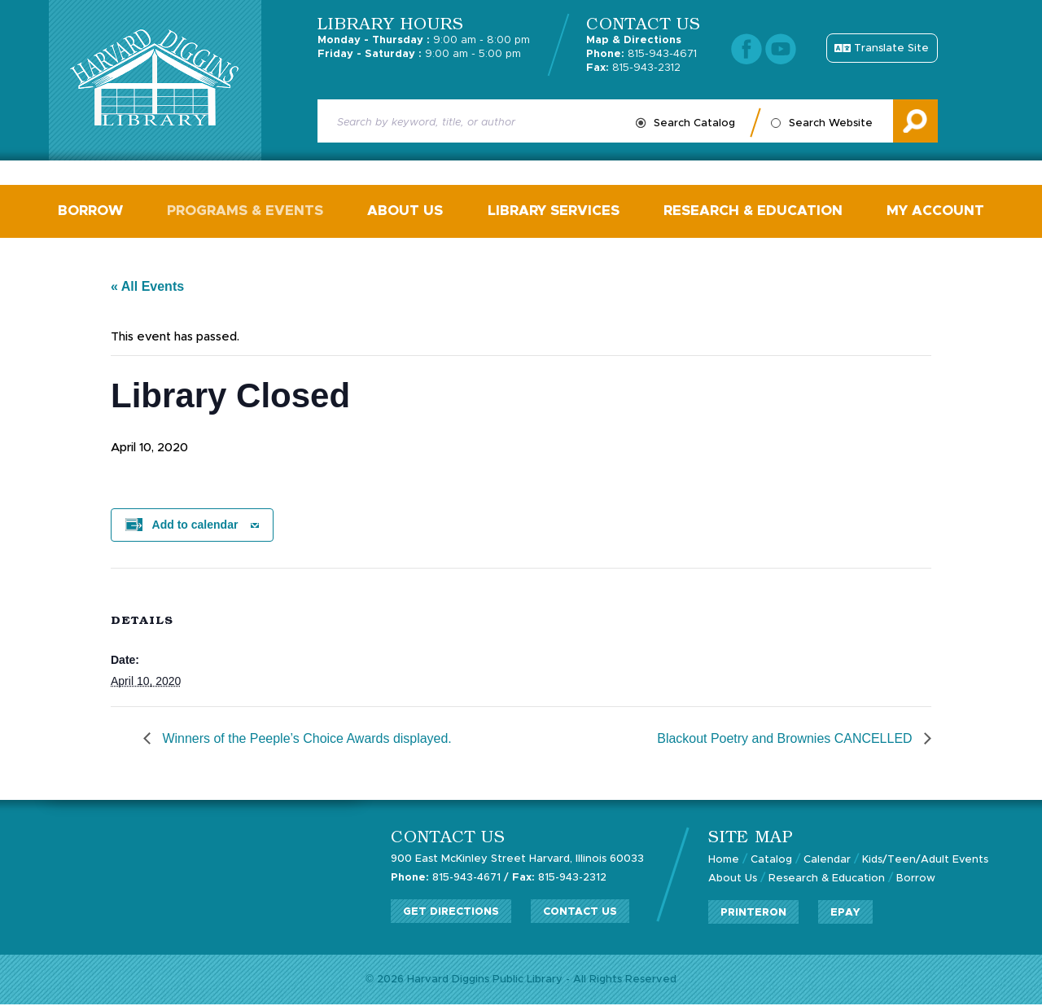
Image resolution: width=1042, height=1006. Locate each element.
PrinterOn (753, 912)
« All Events (147, 288)
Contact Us (580, 912)
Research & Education (753, 211)
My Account (935, 211)
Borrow (91, 211)
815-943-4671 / (450, 878)
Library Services (554, 211)
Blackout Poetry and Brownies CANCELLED (786, 740)
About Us (406, 211)
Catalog (771, 861)
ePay (845, 912)
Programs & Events (246, 211)
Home (723, 861)
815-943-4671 (641, 54)
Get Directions (451, 912)
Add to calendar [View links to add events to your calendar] (195, 526)
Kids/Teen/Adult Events (925, 861)
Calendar (827, 861)
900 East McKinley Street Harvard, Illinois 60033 (518, 860)
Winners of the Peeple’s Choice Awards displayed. (306, 740)
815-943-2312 (633, 68)
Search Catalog (694, 123)
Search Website (831, 123)
